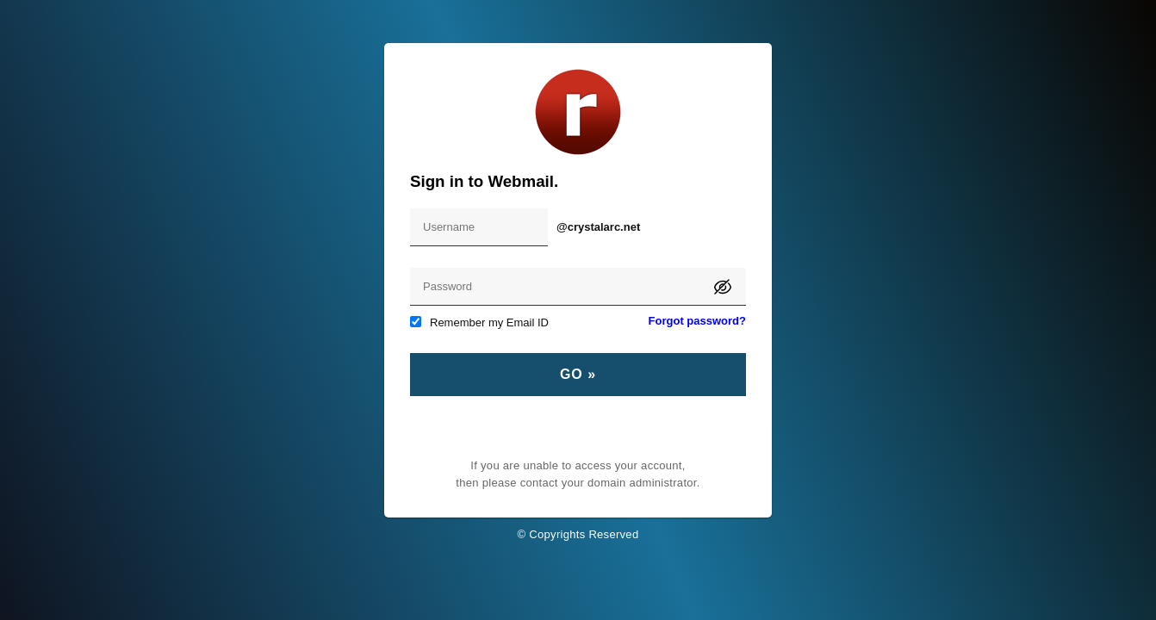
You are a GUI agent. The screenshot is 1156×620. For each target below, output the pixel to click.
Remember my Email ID (479, 322)
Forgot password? (697, 320)
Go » (578, 374)
